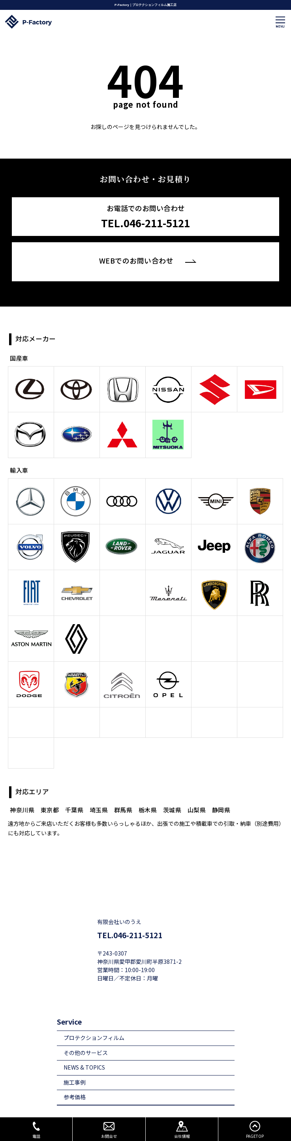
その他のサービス (86, 1037)
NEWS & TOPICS (84, 1052)
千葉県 (74, 795)
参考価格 (75, 1082)
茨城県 (172, 795)
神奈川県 (22, 795)
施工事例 (75, 1067)
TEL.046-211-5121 (129, 920)
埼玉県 (99, 795)
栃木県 (148, 795)
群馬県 (123, 795)
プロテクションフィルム (94, 1023)
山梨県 (197, 795)
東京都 (50, 795)
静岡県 (221, 795)
